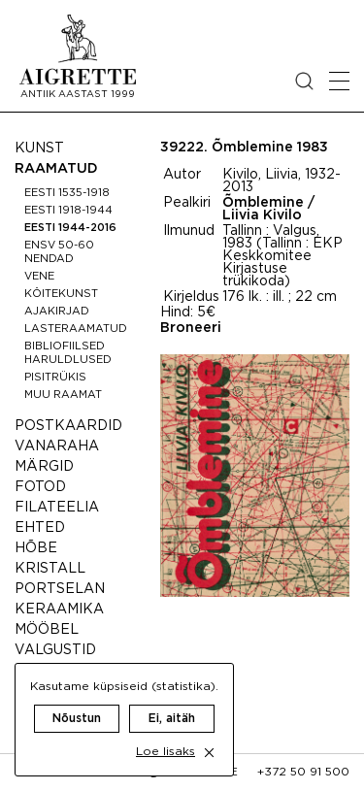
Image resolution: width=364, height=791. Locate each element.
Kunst (39, 148)
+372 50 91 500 (303, 772)
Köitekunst (61, 294)
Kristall (50, 569)
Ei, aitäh (172, 718)
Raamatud (56, 169)
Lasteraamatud (75, 329)
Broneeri (190, 328)
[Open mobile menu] (339, 81)
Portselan (60, 589)
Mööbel (47, 630)
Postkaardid (68, 426)
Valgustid (55, 650)
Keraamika (59, 609)
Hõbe (36, 548)
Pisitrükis (55, 377)
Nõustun (76, 718)
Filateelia (57, 507)
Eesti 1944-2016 (70, 228)
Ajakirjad (56, 311)
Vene (39, 276)
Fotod (40, 487)
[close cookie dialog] (209, 752)
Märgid (44, 467)
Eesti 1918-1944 (68, 210)
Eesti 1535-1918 (67, 193)
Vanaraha (57, 446)
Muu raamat (63, 395)
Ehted (40, 528)
